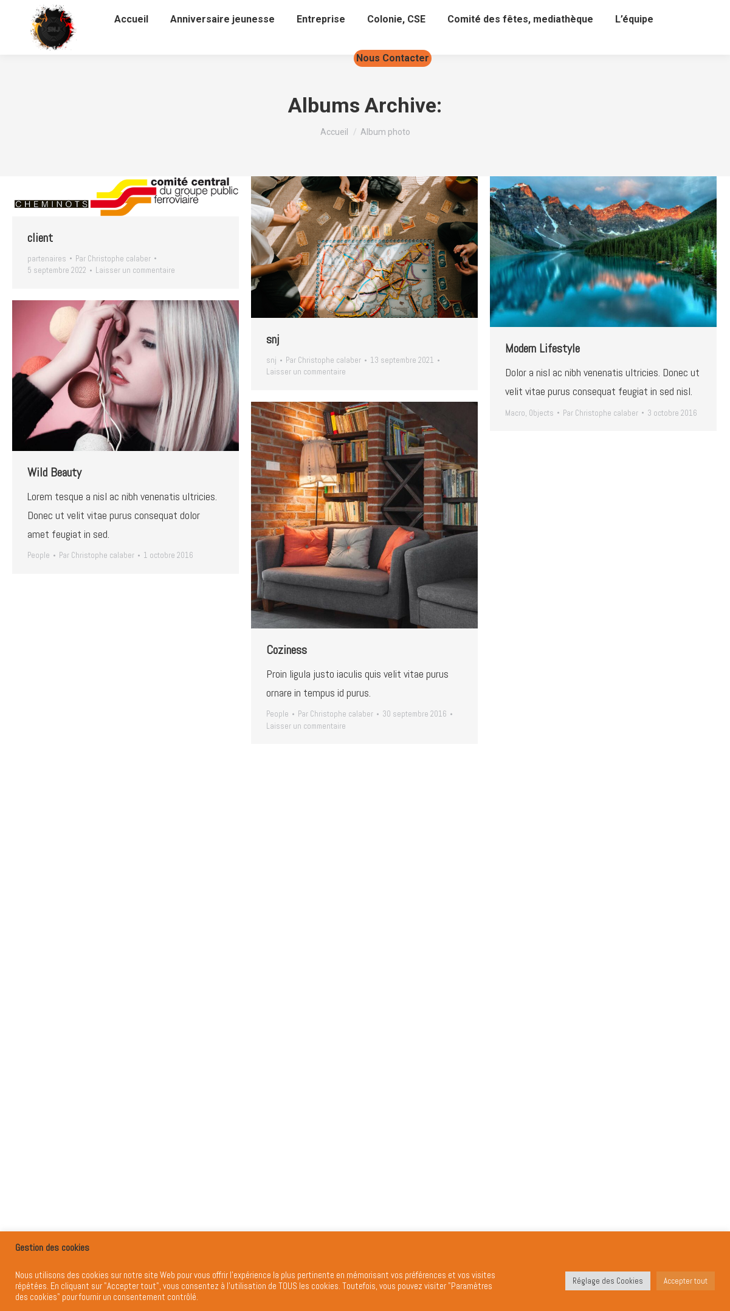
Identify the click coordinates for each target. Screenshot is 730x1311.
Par (113, 258)
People (38, 555)
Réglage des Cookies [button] (608, 1281)
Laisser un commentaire (135, 270)
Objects (541, 413)
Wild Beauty (54, 472)
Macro (515, 413)
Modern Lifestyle (542, 348)
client (40, 238)
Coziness (286, 650)
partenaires (46, 258)
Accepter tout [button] (686, 1281)
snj (273, 339)
